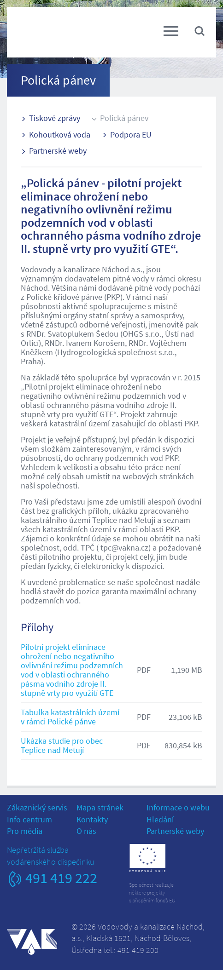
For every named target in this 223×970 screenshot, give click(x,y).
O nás (86, 831)
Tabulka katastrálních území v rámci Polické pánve (70, 717)
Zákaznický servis (37, 807)
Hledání (160, 819)
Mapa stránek (99, 807)
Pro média (24, 831)
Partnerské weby (58, 150)
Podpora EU (131, 134)
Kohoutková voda (59, 134)
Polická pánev (124, 118)
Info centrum (29, 819)
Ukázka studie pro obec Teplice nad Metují (62, 745)
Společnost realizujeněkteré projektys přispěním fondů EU (152, 892)
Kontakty (92, 819)
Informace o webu (178, 807)
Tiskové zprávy (54, 118)
